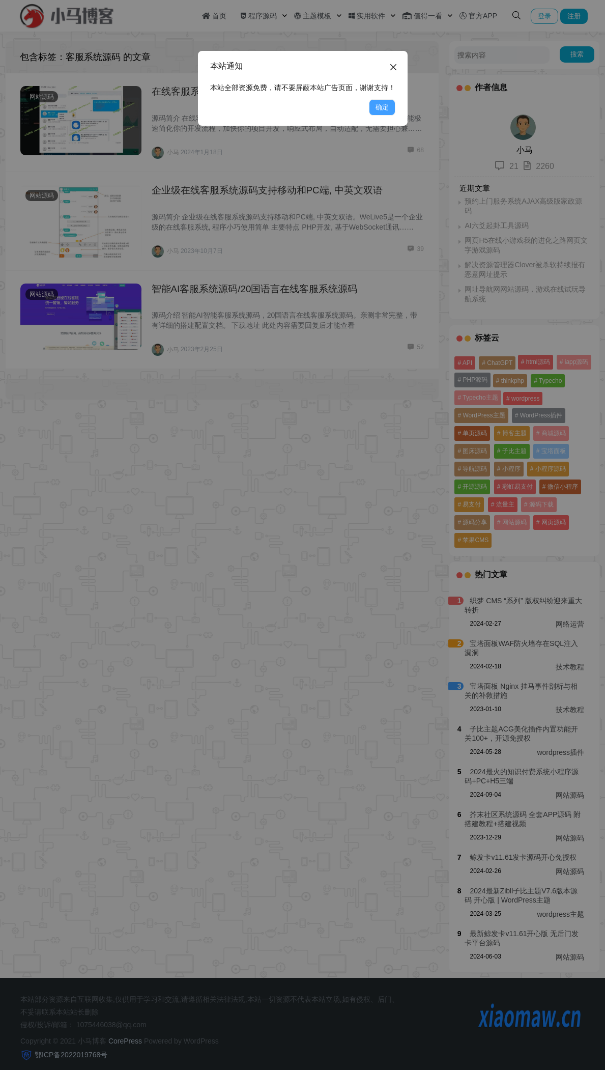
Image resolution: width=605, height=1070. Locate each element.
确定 (382, 107)
